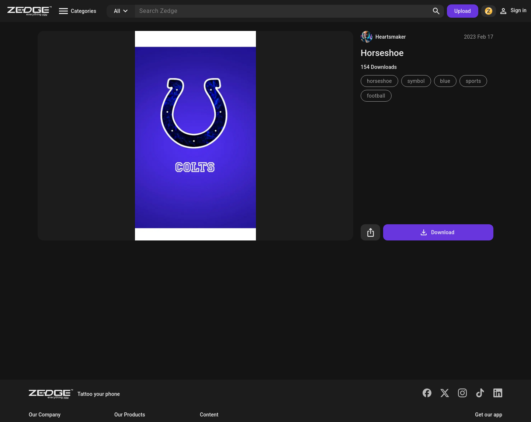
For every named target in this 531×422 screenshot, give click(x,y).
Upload (462, 11)
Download (436, 232)
